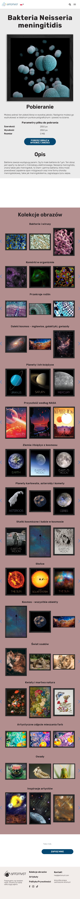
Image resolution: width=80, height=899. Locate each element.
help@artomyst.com (61, 875)
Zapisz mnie (57, 851)
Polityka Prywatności (40, 881)
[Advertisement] (40, 193)
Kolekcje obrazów (38, 872)
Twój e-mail (47, 840)
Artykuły (33, 877)
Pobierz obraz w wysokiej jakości (40, 141)
